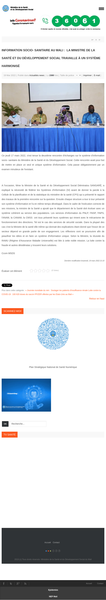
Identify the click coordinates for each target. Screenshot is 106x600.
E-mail (97, 75)
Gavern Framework (53, 533)
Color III (50, 551)
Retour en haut (96, 298)
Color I (46, 551)
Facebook (3, 583)
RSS (25, 583)
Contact (56, 542)
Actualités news (36, 75)
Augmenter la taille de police (80, 74)
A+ (92, 39)
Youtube (18, 583)
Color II (48, 551)
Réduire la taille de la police (77, 74)
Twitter (10, 583)
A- (99, 39)
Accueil (47, 542)
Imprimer (87, 75)
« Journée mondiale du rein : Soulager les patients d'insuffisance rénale (56, 290)
